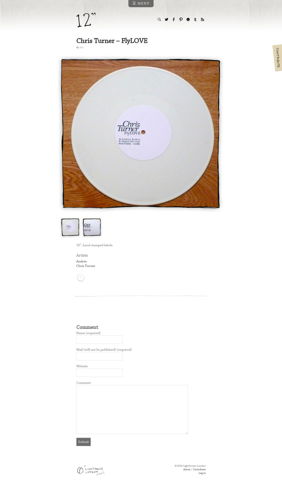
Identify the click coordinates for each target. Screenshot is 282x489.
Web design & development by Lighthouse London (92, 471)
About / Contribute (194, 469)
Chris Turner (85, 266)
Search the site (159, 19)
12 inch (86, 20)
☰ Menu (141, 3)
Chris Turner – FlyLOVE (111, 41)
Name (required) (88, 333)
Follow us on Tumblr (195, 19)
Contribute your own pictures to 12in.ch (277, 57)
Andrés (81, 261)
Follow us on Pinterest (181, 19)
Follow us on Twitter (166, 19)
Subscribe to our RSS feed (202, 19)
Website (82, 366)
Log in (202, 473)
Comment (83, 383)
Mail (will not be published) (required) (104, 349)
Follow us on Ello (188, 19)
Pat (82, 47)
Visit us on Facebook (173, 19)
